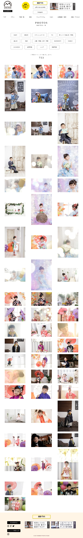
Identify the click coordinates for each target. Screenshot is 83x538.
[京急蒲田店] (7, 11)
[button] (12, 17)
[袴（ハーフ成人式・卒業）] (67, 35)
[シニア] (42, 47)
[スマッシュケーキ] (39, 35)
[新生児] (26, 35)
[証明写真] (30, 47)
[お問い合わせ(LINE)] (40, 7)
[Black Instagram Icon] (8, 526)
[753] (52, 35)
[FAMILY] (70, 41)
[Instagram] (40, 12)
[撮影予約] (40, 3)
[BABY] (15, 35)
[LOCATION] (16, 47)
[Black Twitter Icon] (13, 526)
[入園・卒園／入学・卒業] (41, 41)
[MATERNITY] (58, 41)
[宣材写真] (54, 47)
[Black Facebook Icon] (11, 526)
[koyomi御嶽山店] (13, 530)
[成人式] (15, 41)
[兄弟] (26, 41)
